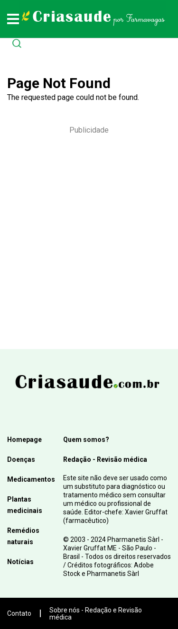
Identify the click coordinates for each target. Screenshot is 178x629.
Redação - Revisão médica (105, 459)
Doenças (21, 459)
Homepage (24, 439)
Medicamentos (31, 479)
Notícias (20, 562)
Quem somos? (86, 439)
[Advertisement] (89, 236)
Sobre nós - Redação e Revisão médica (95, 613)
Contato (19, 613)
